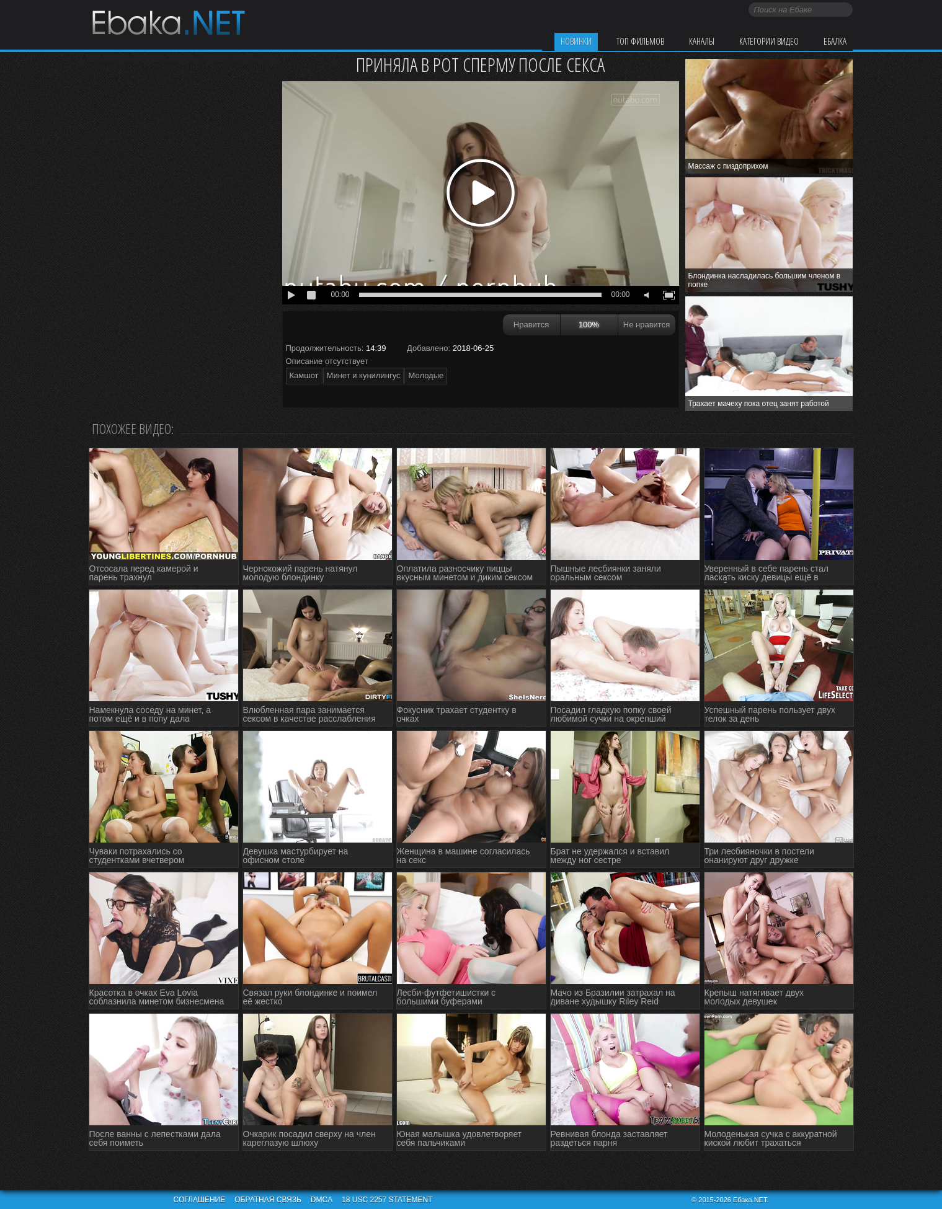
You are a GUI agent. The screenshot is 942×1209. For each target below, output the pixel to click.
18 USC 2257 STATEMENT (387, 1199)
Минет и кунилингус (364, 375)
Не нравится (646, 324)
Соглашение (200, 1199)
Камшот (304, 375)
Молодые (425, 375)
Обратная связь (267, 1199)
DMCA (321, 1199)
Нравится (531, 324)
